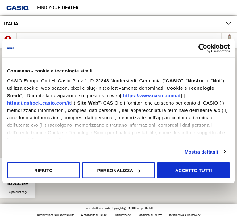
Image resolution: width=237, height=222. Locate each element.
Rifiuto (43, 170)
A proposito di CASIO (94, 215)
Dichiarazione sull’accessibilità (55, 215)
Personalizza (118, 170)
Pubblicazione (122, 215)
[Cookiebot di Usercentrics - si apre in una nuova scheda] (203, 48)
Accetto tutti (193, 170)
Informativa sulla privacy (184, 215)
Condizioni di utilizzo (150, 215)
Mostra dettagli (201, 151)
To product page (18, 192)
